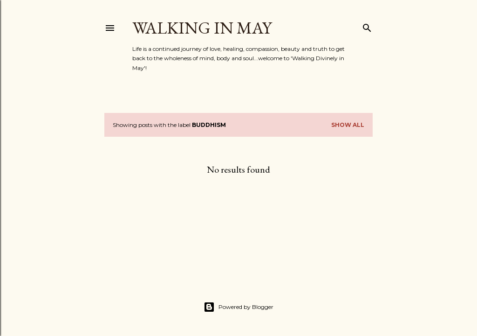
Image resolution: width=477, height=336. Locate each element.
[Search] (367, 26)
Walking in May (202, 28)
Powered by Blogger (238, 307)
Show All (347, 124)
